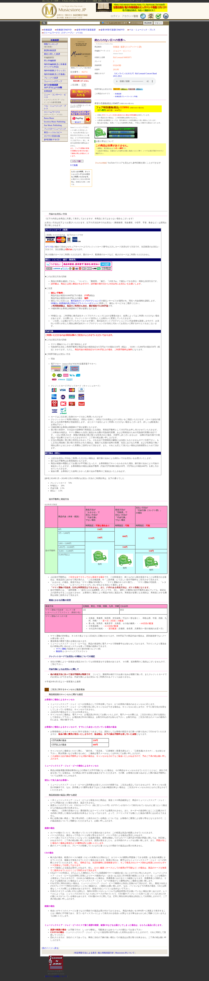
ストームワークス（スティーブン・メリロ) (63, 33)
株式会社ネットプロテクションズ (86, 301)
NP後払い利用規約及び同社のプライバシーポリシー (74, 303)
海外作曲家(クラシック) (54, 70)
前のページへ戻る (50, 948)
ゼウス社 (49, 247)
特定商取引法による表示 (85, 953)
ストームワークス (52, 112)
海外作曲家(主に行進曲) (54, 74)
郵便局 (59, 651)
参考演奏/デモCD (51, 140)
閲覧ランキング (51, 44)
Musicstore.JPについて (125, 953)
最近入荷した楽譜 (52, 54)
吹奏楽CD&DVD (64, 30)
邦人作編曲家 (50, 60)
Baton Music (49, 118)
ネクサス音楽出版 (52, 136)
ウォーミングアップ (53, 81)
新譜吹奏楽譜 (50, 50)
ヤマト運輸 (61, 649)
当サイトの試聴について (56, 976)
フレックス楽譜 (51, 78)
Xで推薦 (74, 165)
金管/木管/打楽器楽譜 (86, 30)
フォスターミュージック (55, 129)
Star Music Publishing (53, 125)
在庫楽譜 (48, 91)
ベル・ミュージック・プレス (142, 30)
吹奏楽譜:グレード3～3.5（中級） (127, 96)
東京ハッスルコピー (53, 132)
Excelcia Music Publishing (54, 122)
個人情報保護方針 (106, 953)
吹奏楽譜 (48, 30)
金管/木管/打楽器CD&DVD (112, 30)
